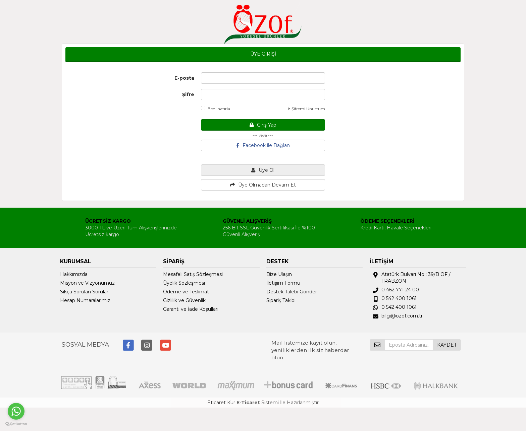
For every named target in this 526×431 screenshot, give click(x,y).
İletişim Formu (283, 283)
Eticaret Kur (221, 403)
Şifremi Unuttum (306, 108)
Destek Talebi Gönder (291, 292)
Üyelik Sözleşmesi (184, 283)
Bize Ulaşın (279, 274)
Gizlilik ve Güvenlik (184, 300)
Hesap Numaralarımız (85, 300)
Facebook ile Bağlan (263, 145)
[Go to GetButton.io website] (16, 424)
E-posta (184, 78)
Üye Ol (262, 170)
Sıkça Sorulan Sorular (84, 292)
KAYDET (447, 345)
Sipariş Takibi (281, 300)
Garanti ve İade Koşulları (190, 309)
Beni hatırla (215, 108)
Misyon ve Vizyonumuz (87, 283)
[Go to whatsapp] (16, 411)
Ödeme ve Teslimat (186, 292)
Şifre (188, 94)
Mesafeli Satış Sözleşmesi (193, 274)
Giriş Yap (263, 125)
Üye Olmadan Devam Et (263, 185)
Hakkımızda (74, 274)
